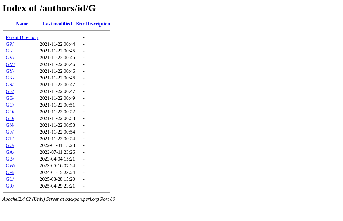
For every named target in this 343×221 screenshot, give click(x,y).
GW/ (10, 165)
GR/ (10, 185)
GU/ (10, 145)
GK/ (10, 77)
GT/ (10, 138)
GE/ (10, 91)
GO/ (10, 111)
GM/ (10, 64)
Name (22, 23)
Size (80, 23)
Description (98, 23)
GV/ (10, 57)
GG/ (10, 98)
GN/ (10, 125)
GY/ (10, 71)
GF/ (10, 131)
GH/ (10, 172)
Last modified (57, 23)
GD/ (10, 118)
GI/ (9, 50)
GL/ (10, 179)
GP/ (10, 44)
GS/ (10, 84)
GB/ (10, 158)
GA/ (10, 152)
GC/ (10, 104)
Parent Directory (22, 37)
